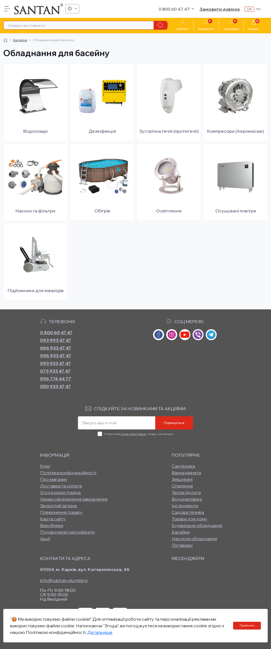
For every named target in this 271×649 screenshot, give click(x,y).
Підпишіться (174, 423)
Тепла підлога (186, 492)
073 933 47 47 (55, 371)
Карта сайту (53, 519)
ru (258, 9)
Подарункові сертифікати (67, 532)
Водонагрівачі (187, 499)
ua (249, 9)
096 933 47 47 (55, 355)
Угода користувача (133, 434)
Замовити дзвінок (219, 9)
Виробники (51, 525)
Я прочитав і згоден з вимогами (139, 434)
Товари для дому (189, 519)
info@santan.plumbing (63, 580)
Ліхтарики (182, 545)
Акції (45, 538)
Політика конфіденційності (68, 472)
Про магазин (53, 479)
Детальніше (99, 632)
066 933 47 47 (55, 348)
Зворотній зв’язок (58, 505)
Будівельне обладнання (197, 525)
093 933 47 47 (55, 363)
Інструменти (185, 505)
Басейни (20, 40)
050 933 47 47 (55, 386)
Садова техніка (188, 512)
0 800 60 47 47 (56, 332)
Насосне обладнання (194, 538)
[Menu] (7, 9)
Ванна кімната (186, 472)
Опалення (182, 486)
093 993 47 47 (55, 340)
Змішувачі (182, 479)
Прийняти (247, 625)
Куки (45, 466)
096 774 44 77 (55, 378)
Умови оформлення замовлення (74, 499)
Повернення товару (61, 512)
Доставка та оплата (61, 486)
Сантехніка (183, 466)
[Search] (160, 25)
